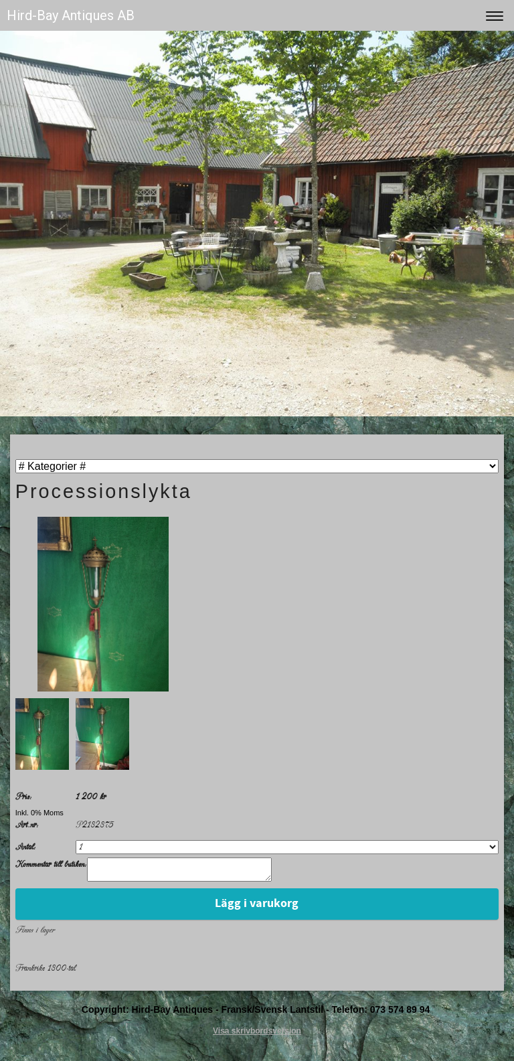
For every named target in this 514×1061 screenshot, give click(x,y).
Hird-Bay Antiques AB (71, 15)
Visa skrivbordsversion (257, 1035)
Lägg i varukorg (256, 907)
